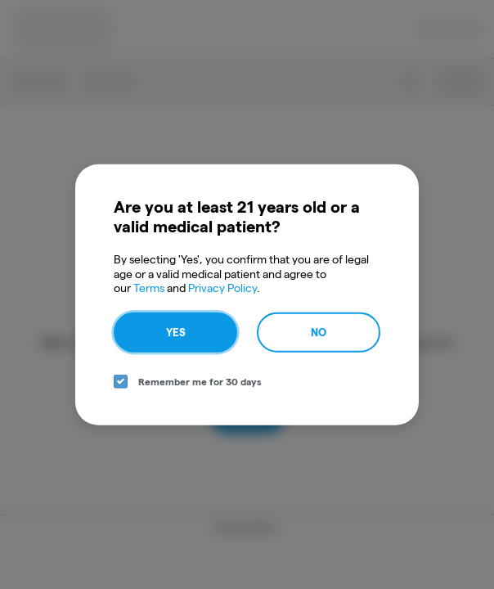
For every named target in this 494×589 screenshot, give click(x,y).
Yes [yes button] (176, 331)
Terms (148, 287)
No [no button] (318, 331)
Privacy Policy (222, 287)
